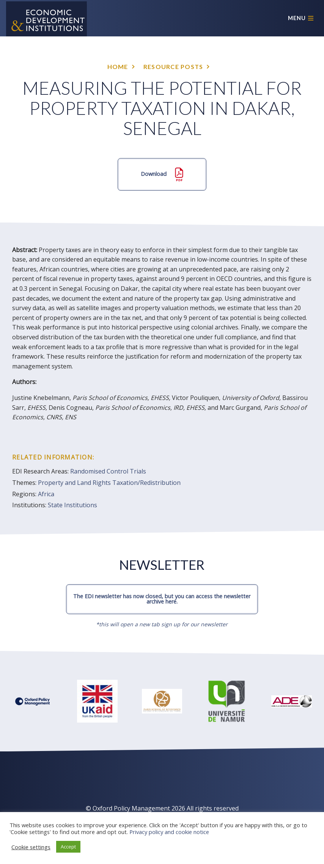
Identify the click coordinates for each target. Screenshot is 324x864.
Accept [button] (68, 846)
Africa (46, 494)
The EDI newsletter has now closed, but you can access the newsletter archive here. (161, 599)
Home (117, 66)
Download (162, 174)
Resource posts (173, 66)
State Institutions (72, 505)
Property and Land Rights (74, 482)
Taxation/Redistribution (146, 482)
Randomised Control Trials (108, 471)
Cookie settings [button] (30, 847)
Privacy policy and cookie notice (169, 832)
